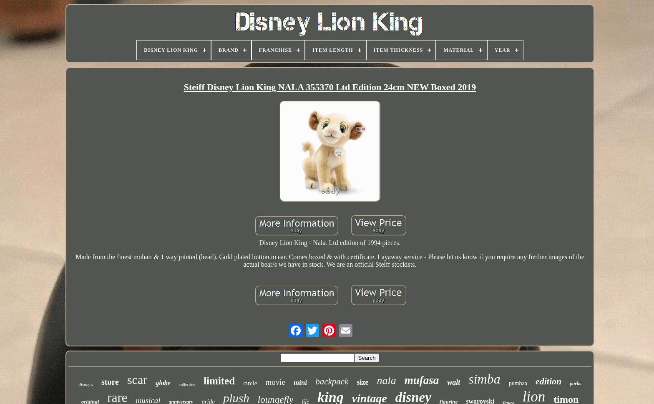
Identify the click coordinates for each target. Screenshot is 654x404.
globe (163, 382)
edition (548, 381)
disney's (85, 384)
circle (250, 383)
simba (484, 378)
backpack (331, 381)
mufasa (422, 380)
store (110, 381)
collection (187, 384)
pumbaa (518, 383)
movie (276, 382)
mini (300, 382)
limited (219, 380)
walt (453, 382)
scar (137, 379)
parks (575, 383)
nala (386, 380)
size (362, 382)
